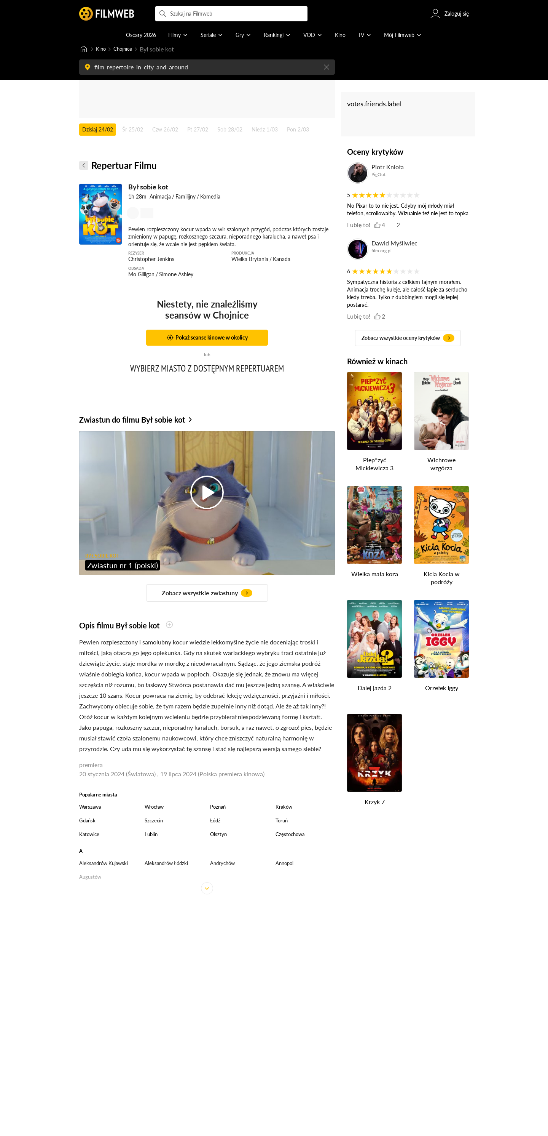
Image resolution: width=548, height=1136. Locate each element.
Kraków (284, 807)
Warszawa (90, 807)
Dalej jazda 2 (375, 688)
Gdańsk (87, 821)
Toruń (282, 821)
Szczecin (154, 821)
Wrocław (154, 807)
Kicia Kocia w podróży (442, 578)
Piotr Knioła (387, 167)
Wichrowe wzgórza (441, 464)
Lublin (151, 835)
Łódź (215, 821)
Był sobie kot (148, 187)
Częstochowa (290, 835)
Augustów (90, 878)
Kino (102, 49)
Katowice (89, 835)
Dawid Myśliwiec (394, 243)
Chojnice (128, 49)
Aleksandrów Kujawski (103, 864)
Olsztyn (218, 835)
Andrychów (222, 864)
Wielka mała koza (374, 574)
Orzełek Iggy (441, 688)
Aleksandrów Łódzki (166, 864)
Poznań (218, 807)
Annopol (284, 864)
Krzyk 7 (375, 802)
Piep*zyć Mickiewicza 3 (374, 464)
